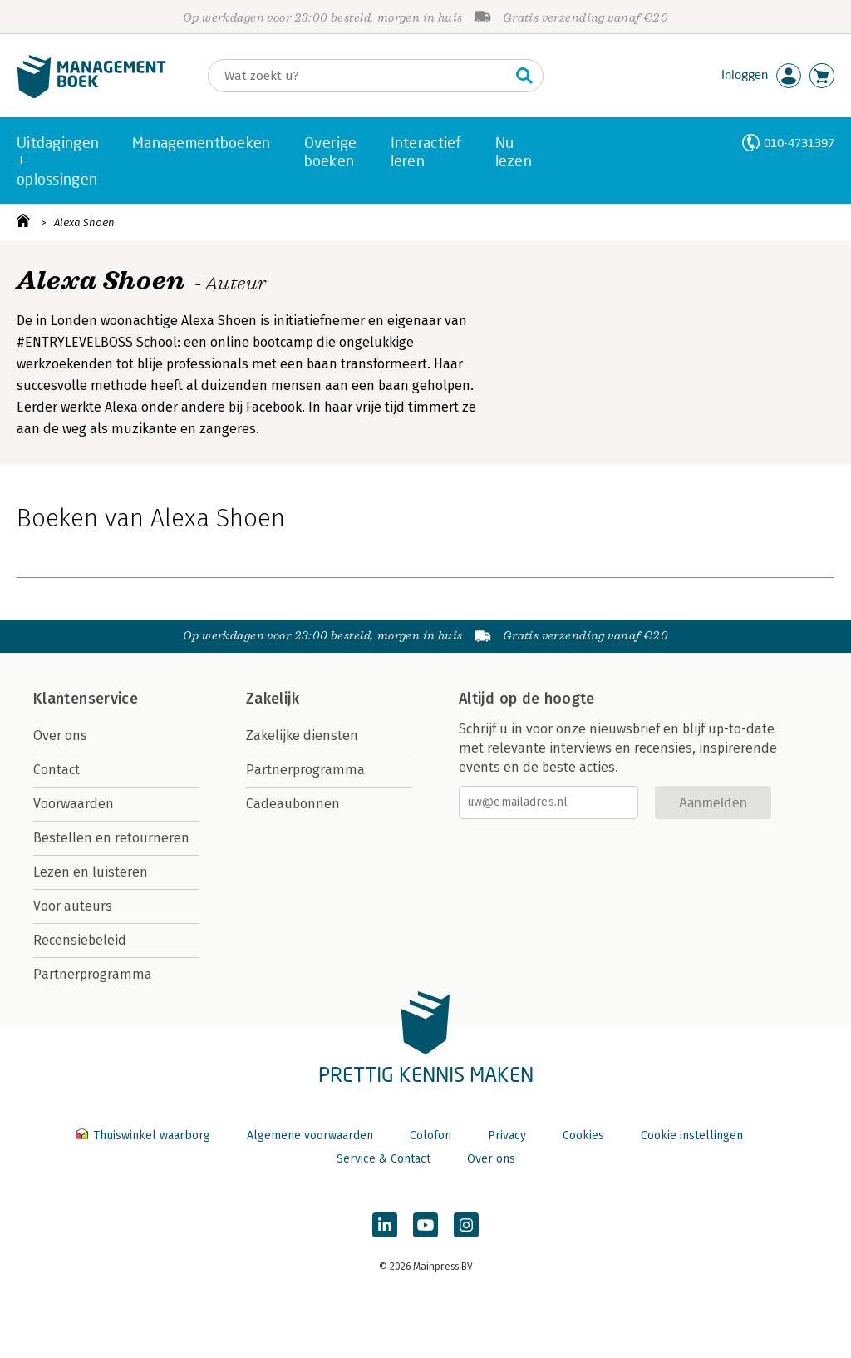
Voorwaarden (73, 804)
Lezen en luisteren (90, 872)
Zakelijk (272, 698)
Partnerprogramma (92, 974)
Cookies (583, 1135)
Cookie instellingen (692, 1135)
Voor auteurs (72, 906)
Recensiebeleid (79, 940)
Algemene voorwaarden (310, 1135)
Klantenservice (85, 698)
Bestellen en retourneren (111, 838)
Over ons (60, 735)
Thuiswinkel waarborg (145, 1135)
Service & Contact (383, 1159)
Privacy (507, 1135)
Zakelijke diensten (302, 735)
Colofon (430, 1135)
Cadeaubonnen (293, 804)
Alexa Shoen (84, 222)
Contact (56, 770)
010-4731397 (799, 143)
